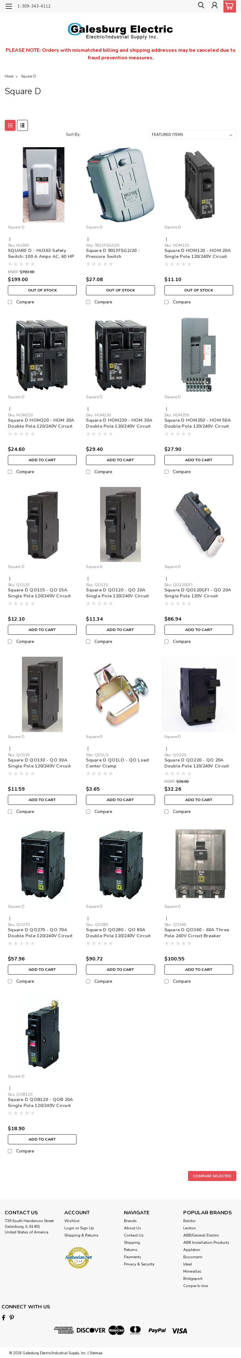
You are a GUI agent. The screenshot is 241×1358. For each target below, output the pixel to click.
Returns (130, 1249)
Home (9, 76)
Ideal (187, 1264)
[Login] (214, 6)
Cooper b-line (195, 1285)
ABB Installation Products (206, 1242)
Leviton (189, 1228)
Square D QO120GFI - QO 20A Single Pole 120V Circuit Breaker (197, 593)
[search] (200, 6)
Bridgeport (192, 1278)
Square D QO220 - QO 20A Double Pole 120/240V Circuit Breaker (196, 763)
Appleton (191, 1249)
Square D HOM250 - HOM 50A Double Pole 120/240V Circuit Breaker (197, 423)
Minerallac (192, 1271)
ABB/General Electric (201, 1235)
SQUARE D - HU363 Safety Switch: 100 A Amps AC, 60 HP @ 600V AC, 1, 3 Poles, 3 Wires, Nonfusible (41, 254)
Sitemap (95, 1352)
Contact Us (134, 1235)
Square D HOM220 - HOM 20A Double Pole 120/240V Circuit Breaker (41, 423)
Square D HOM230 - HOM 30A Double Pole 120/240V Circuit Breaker (119, 423)
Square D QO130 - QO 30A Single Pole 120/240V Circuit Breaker (39, 763)
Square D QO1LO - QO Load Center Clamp (117, 763)
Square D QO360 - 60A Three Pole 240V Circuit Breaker (196, 933)
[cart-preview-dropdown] (228, 6)
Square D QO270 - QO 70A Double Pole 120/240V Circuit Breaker (40, 933)
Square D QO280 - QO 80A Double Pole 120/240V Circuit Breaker (118, 933)
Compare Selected (212, 1176)
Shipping (132, 1242)
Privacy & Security (139, 1264)
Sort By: (73, 134)
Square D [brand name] (16, 227)
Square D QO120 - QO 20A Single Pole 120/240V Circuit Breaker (117, 593)
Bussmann (192, 1256)
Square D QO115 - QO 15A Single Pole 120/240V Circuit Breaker (39, 593)
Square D (28, 76)
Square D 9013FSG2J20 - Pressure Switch (113, 253)
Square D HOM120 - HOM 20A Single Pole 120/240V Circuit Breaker (197, 254)
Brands (130, 1220)
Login (69, 1228)
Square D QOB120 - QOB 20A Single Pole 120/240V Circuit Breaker (40, 1103)
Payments (132, 1256)
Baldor (189, 1220)
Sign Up (87, 1228)
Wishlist (71, 1220)
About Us (132, 1228)
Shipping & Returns (81, 1235)
